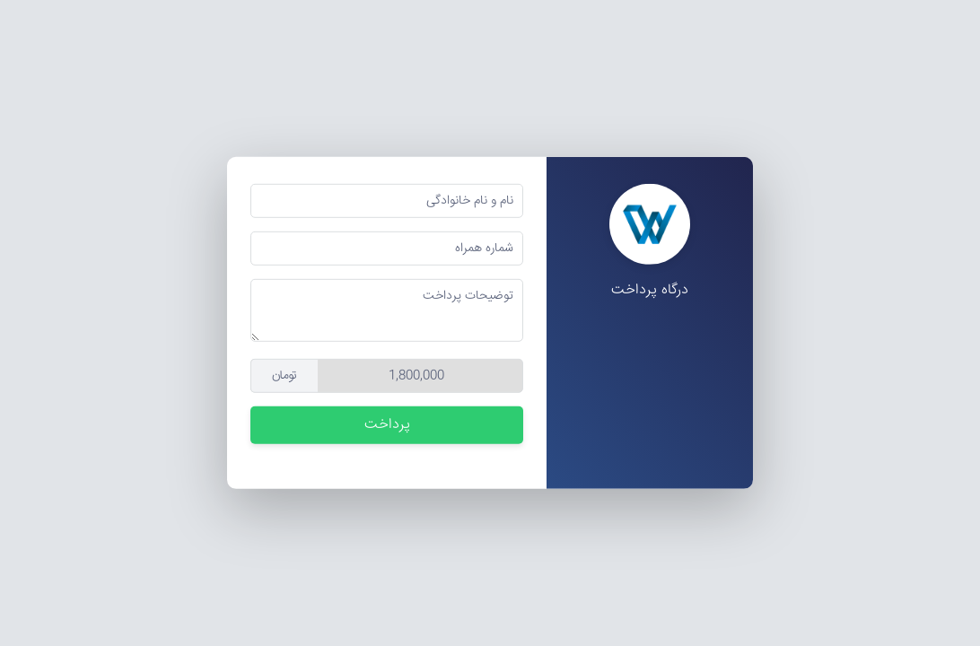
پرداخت (387, 425)
